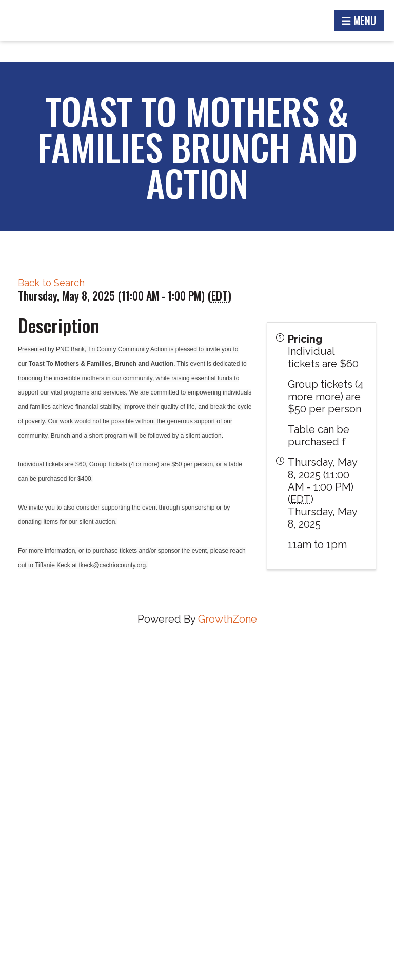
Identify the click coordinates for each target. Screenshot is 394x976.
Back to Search (51, 282)
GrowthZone (227, 619)
